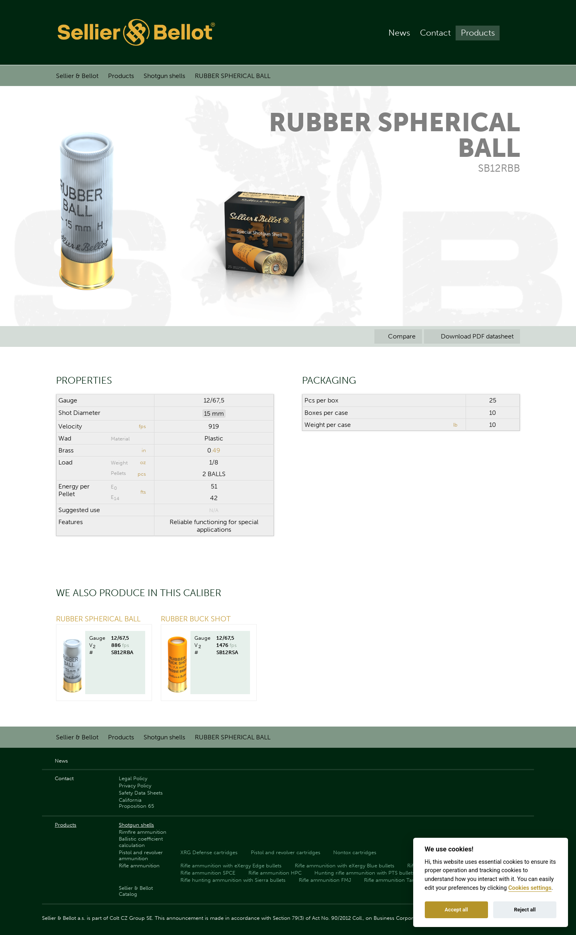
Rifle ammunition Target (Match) (402, 880)
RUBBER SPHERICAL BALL (232, 76)
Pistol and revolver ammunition (141, 855)
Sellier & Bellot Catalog (136, 891)
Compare (398, 336)
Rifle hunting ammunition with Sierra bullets (233, 880)
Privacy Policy (135, 786)
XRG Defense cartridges (209, 852)
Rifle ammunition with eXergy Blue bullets (344, 866)
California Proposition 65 (136, 803)
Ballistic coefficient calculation (141, 842)
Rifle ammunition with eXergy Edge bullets (231, 866)
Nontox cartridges (354, 852)
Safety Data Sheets (141, 793)
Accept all (456, 910)
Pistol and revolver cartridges (285, 852)
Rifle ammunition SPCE (207, 873)
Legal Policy (133, 778)
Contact (435, 33)
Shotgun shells (164, 76)
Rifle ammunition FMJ (325, 880)
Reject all (525, 910)
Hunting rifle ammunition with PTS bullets (364, 873)
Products (478, 33)
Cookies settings (530, 888)
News (399, 33)
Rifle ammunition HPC (275, 873)
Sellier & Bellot (77, 76)
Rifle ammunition (139, 866)
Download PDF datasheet (472, 336)
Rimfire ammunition (142, 832)
